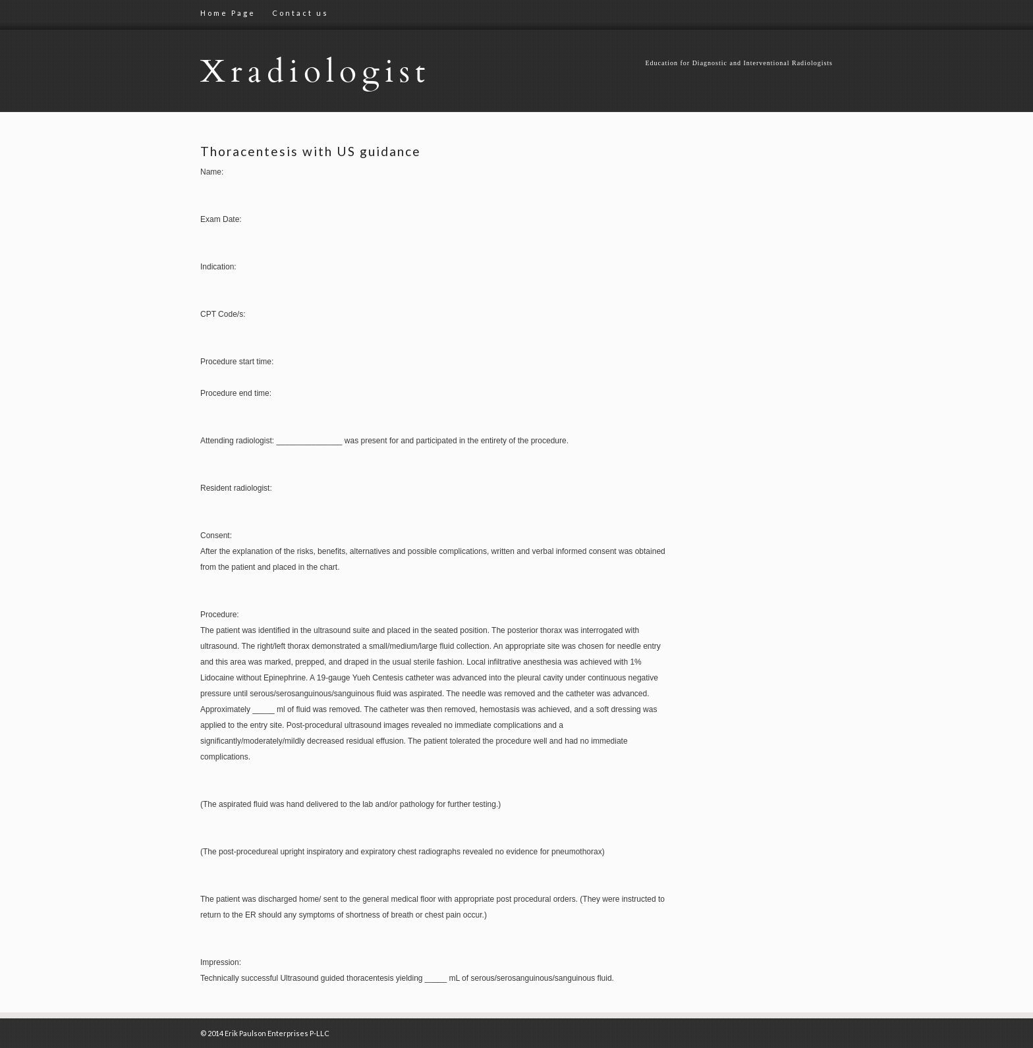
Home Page (228, 13)
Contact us (300, 13)
